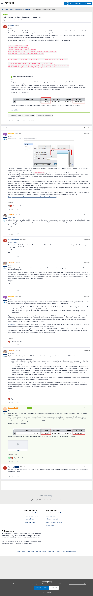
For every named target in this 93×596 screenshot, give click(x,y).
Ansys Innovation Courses (54, 522)
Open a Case (50, 525)
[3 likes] (16, 458)
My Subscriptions (29, 519)
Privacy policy (21, 551)
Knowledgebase (51, 516)
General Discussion (15, 9)
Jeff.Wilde (11, 214)
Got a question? (26, 9)
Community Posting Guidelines (34, 500)
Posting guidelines (30, 522)
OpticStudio (12, 115)
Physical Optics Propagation (26, 115)
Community (4, 9)
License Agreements (32, 551)
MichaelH (11, 133)
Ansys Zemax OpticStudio (54, 513)
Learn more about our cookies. (77, 584)
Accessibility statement (61, 500)
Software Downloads (52, 519)
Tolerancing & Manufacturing (44, 115)
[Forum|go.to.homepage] (9, 3)
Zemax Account (61, 551)
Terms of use (43, 551)
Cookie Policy (51, 551)
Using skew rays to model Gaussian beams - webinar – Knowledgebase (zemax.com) (32, 197)
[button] (2, 3)
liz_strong (11, 25)
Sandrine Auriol (13, 408)
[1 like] (15, 342)
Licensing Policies (71, 551)
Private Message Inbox (31, 516)
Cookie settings (48, 500)
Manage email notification (32, 513)
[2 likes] (15, 206)
